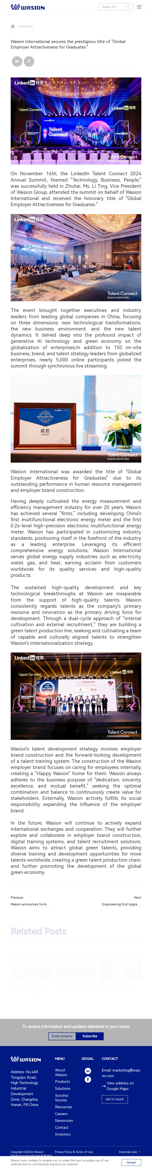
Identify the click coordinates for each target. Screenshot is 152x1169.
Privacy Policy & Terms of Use (74, 1152)
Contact (61, 1127)
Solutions (62, 1088)
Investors (63, 1134)
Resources (63, 1107)
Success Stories (61, 1097)
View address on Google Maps (118, 1086)
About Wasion (61, 1072)
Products (62, 1081)
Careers (61, 1114)
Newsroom (26, 26)
